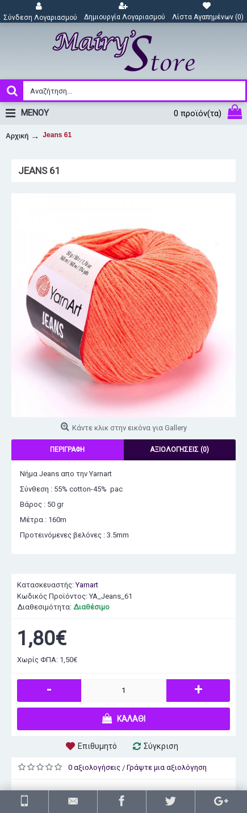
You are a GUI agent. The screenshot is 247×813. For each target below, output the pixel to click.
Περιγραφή (67, 450)
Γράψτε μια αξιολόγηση (167, 767)
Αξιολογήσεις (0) (179, 450)
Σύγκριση (161, 746)
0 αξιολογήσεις (94, 767)
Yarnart (87, 585)
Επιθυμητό (97, 746)
